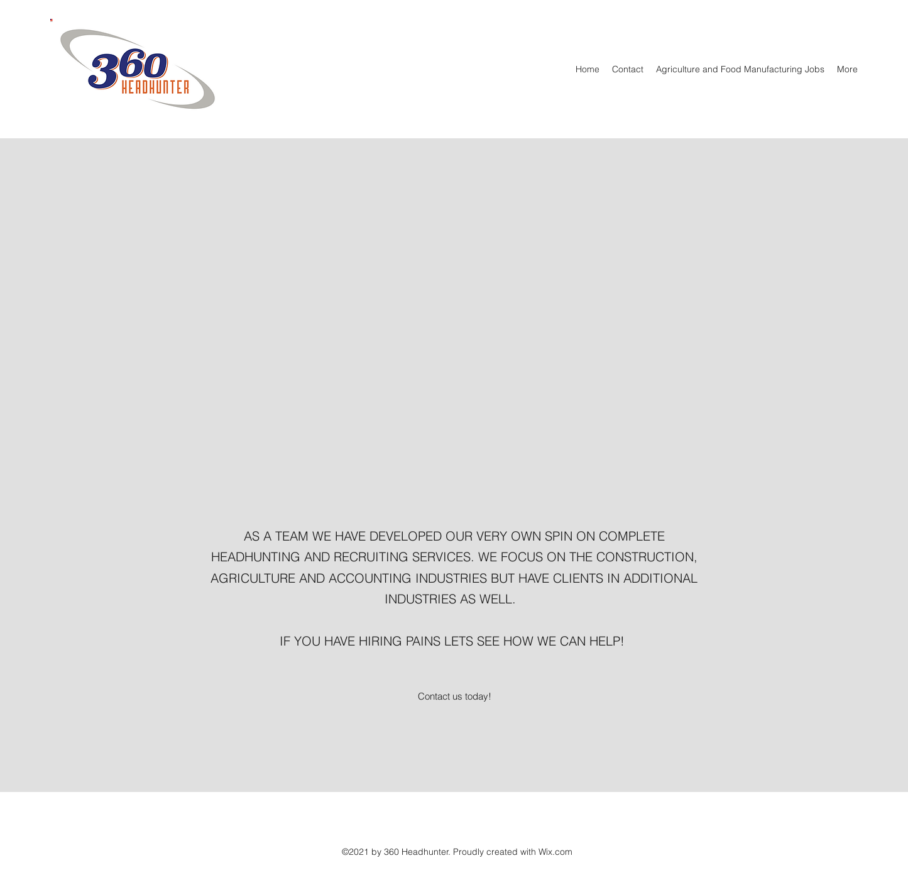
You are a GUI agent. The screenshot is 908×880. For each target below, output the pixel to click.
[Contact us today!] (454, 696)
